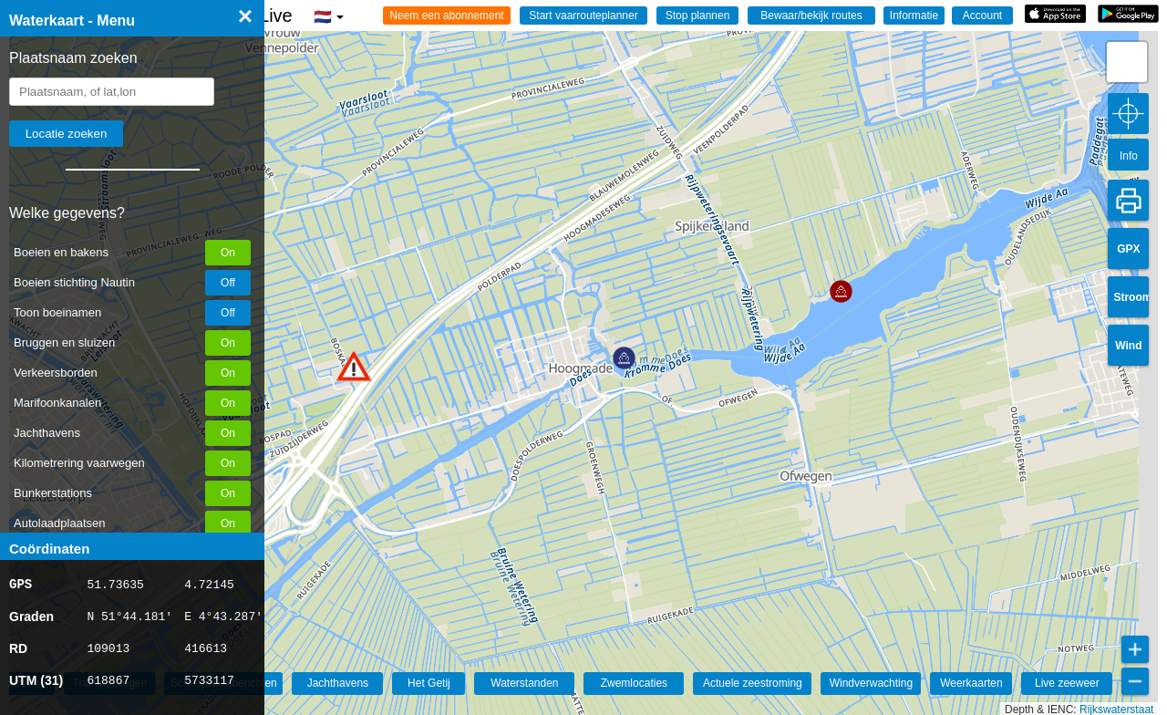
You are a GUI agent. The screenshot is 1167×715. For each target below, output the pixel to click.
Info (1129, 156)
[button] (354, 366)
